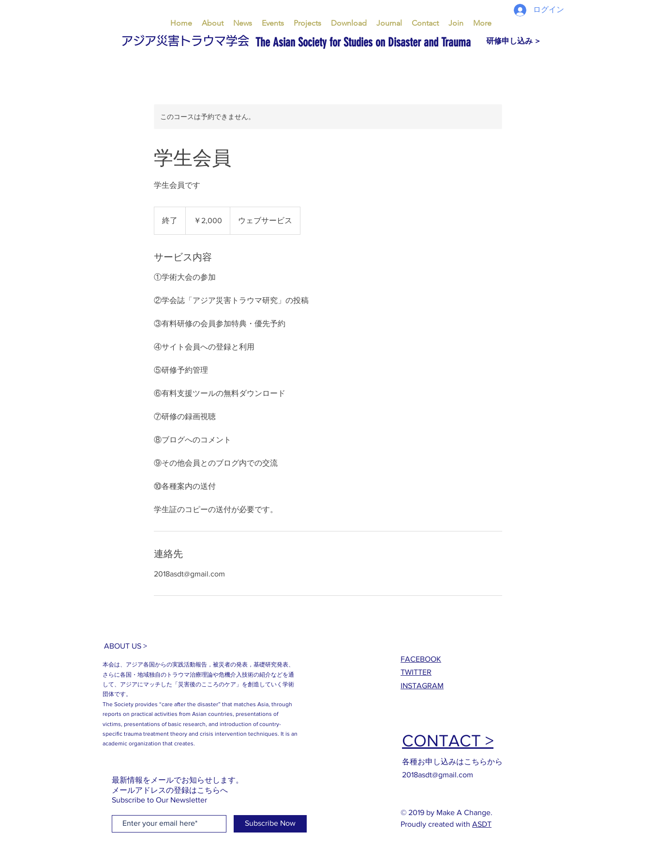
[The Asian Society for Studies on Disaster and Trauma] (427, 42)
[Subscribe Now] (270, 824)
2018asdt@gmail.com (437, 775)
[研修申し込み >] (513, 41)
